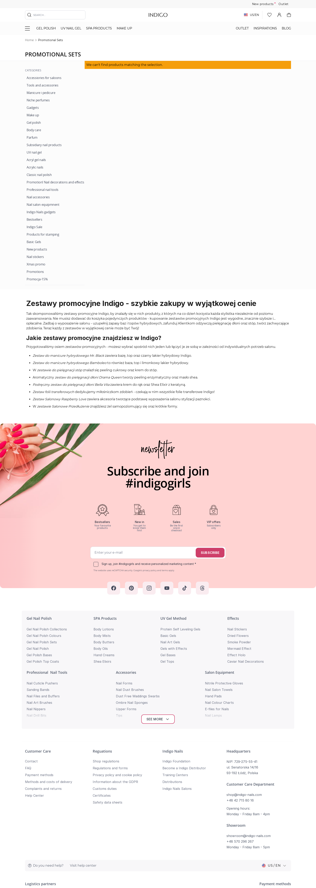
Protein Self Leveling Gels (180, 629)
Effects (233, 618)
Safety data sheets (107, 745)
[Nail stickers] (35, 256)
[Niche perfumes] (38, 100)
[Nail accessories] (38, 197)
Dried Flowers (238, 636)
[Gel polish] (34, 122)
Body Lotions (104, 629)
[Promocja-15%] (37, 279)
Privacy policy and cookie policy (117, 717)
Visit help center (83, 808)
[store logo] (158, 15)
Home (29, 40)
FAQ (28, 710)
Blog (286, 28)
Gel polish (46, 28)
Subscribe (210, 553)
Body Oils (101, 649)
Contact (31, 704)
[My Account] (279, 14)
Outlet (284, 4)
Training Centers (175, 717)
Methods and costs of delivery (48, 724)
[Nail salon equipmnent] (43, 204)
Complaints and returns (43, 731)
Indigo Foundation (176, 704)
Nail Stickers (237, 629)
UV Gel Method (173, 618)
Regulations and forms (110, 710)
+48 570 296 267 (240, 784)
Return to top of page (158, 879)
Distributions (172, 724)
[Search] (29, 14)
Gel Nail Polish (39, 618)
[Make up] (33, 115)
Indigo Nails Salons (177, 731)
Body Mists (102, 636)
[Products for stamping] (43, 234)
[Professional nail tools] (42, 189)
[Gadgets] (33, 107)
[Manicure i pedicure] (41, 92)
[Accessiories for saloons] (44, 77)
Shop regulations (106, 704)
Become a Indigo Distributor (184, 710)
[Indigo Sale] (34, 227)
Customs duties (105, 731)
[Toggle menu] (27, 28)
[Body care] (34, 130)
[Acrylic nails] (35, 167)
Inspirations (265, 28)
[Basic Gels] (34, 241)
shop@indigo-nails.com (244, 737)
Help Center (34, 738)
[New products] (37, 249)
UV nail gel (71, 28)
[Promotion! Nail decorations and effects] (55, 182)
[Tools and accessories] (42, 85)
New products (263, 4)
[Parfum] (32, 137)
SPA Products (99, 28)
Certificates (102, 738)
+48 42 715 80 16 (240, 743)
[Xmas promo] (36, 264)
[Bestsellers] (34, 219)
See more (158, 661)
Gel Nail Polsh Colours (44, 636)
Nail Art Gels (170, 642)
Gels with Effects (173, 649)
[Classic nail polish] (39, 174)
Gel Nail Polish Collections (47, 629)
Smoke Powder (239, 642)
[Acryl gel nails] (36, 159)
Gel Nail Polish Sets (42, 642)
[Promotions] (35, 271)
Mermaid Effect (239, 649)
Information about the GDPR (115, 724)
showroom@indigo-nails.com (249, 778)
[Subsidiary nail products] (44, 145)
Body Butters (104, 642)
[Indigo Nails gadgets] (41, 212)
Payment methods (39, 717)
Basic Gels (168, 636)
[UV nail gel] (34, 152)
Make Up (124, 28)
